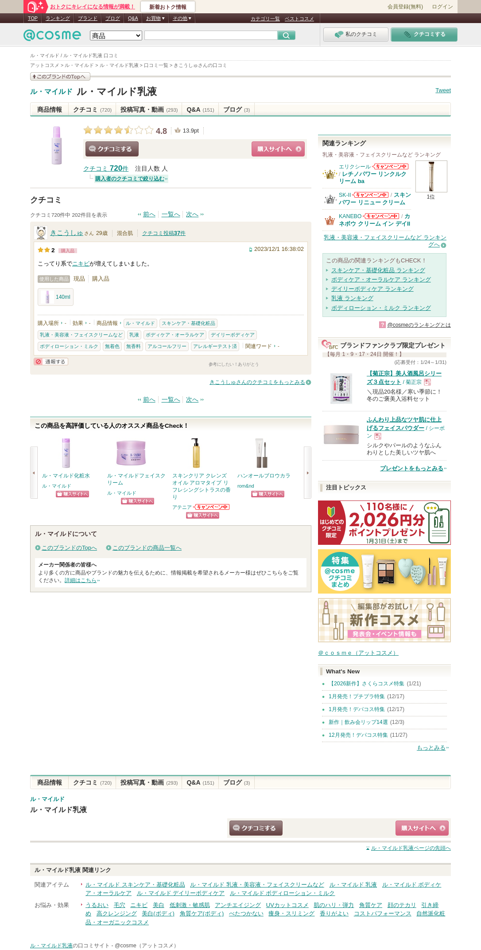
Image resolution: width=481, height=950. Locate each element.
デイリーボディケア (233, 334)
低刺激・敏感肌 (190, 905)
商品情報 (49, 109)
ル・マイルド (51, 92)
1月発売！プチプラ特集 (357, 696)
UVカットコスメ (287, 905)
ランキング (58, 18)
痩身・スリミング (291, 913)
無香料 (133, 346)
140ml (55, 297)
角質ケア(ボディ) (202, 913)
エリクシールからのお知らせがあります (390, 166)
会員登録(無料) (405, 7)
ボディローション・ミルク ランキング (381, 308)
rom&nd (245, 486)
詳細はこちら (81, 580)
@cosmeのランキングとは (419, 325)
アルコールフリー (166, 346)
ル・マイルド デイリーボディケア (181, 893)
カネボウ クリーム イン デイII (374, 220)
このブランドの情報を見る (60, 76)
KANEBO (350, 216)
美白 (158, 905)
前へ (149, 214)
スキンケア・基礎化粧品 (188, 323)
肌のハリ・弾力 (334, 905)
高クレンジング (117, 913)
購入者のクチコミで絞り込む (129, 179)
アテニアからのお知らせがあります (212, 507)
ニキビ (80, 263)
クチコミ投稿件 (164, 233)
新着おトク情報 (167, 7)
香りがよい (334, 913)
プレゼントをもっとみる (411, 468)
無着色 (112, 346)
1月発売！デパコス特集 (357, 709)
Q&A (133, 18)
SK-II (345, 195)
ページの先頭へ (411, 848)
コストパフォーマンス (382, 913)
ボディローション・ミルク (69, 346)
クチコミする (112, 148)
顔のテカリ (402, 905)
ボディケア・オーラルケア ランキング (381, 279)
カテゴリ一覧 (265, 18)
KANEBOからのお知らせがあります (381, 216)
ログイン (442, 7)
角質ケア (370, 905)
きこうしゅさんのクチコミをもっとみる (257, 382)
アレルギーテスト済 (215, 346)
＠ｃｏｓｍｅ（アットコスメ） (358, 652)
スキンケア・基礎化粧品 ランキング (378, 270)
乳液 (134, 334)
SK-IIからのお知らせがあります (370, 195)
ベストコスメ (299, 18)
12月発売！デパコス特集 (358, 735)
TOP (33, 18)
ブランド (87, 18)
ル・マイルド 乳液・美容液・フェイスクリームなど (257, 884)
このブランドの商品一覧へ (147, 547)
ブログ (112, 18)
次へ (192, 214)
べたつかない (246, 913)
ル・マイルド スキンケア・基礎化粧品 (135, 884)
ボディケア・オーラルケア (175, 334)
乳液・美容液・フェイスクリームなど (81, 334)
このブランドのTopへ (69, 547)
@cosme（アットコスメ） (147, 945)
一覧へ (171, 214)
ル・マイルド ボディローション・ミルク (282, 893)
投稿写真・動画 (149, 109)
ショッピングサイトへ (278, 148)
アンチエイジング (238, 905)
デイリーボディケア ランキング (372, 288)
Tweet (443, 90)
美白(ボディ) (158, 913)
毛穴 (119, 905)
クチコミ (92, 109)
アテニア (182, 507)
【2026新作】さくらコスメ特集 (366, 683)
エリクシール (355, 167)
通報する (51, 361)
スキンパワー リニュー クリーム (375, 198)
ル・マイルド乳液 (117, 91)
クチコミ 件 (105, 168)
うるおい (97, 905)
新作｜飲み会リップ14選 (358, 722)
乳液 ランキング (352, 298)
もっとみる (431, 747)
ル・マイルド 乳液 (353, 884)
